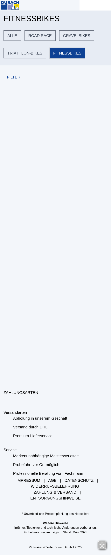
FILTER (10, 77)
